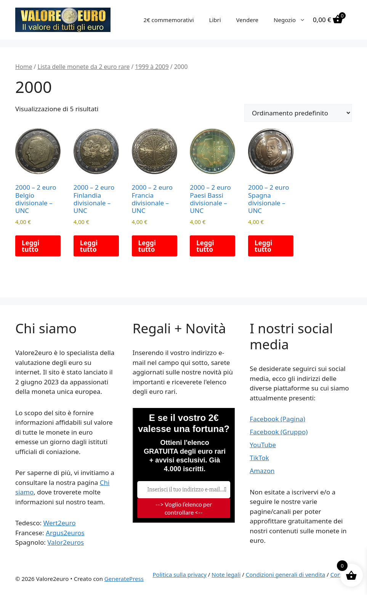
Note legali (226, 574)
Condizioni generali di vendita (285, 574)
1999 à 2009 (151, 66)
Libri (215, 20)
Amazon (262, 470)
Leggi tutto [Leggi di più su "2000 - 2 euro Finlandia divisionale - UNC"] (89, 246)
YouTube (263, 444)
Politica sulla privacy (180, 574)
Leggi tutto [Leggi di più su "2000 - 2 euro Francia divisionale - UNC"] (147, 246)
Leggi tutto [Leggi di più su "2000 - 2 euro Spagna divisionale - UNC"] (263, 246)
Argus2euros (65, 532)
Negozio (293, 19)
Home (23, 66)
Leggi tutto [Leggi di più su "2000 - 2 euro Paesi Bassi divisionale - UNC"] (205, 246)
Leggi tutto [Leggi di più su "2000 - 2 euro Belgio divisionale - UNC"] (30, 246)
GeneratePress (124, 578)
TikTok (259, 457)
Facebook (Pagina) (277, 418)
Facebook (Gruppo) (279, 431)
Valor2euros (65, 542)
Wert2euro (59, 522)
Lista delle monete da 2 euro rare (83, 66)
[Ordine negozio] (298, 113)
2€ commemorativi (169, 20)
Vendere (247, 20)
